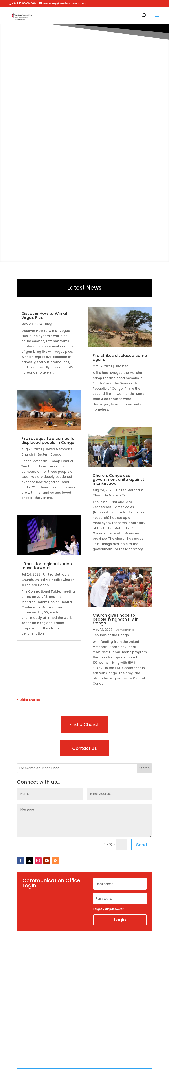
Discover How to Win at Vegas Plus (44, 315)
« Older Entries (28, 700)
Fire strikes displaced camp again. (120, 357)
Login (120, 920)
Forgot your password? (108, 909)
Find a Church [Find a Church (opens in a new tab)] (84, 724)
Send (141, 845)
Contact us (84, 748)
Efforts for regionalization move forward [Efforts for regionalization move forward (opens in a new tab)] (46, 566)
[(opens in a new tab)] (49, 410)
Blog (48, 324)
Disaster (121, 366)
